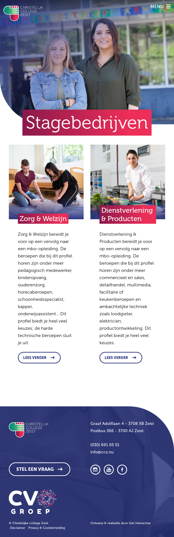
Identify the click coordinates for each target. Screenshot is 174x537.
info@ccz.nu (102, 452)
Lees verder (34, 358)
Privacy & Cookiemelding (46, 528)
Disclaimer (17, 528)
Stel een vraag (35, 469)
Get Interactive (140, 523)
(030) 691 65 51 (104, 444)
